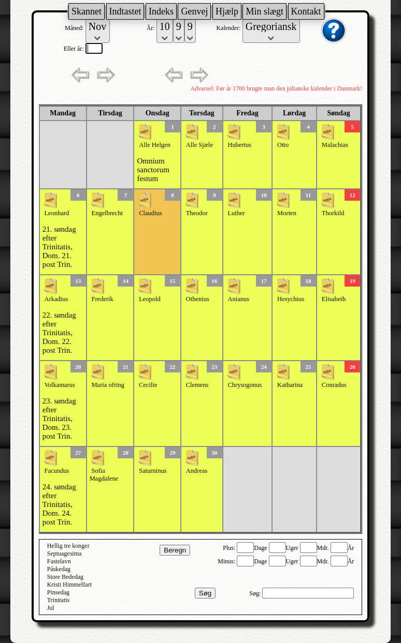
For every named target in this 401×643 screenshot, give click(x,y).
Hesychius (290, 299)
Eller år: (74, 48)
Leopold (150, 299)
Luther (236, 213)
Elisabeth (334, 299)
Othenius (197, 299)
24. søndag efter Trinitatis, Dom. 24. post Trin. (59, 504)
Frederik (102, 299)
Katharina (290, 384)
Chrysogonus (244, 384)
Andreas (197, 470)
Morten (286, 213)
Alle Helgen (154, 144)
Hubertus (239, 144)
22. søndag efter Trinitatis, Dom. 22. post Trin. (59, 332)
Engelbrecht (107, 213)
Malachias (335, 144)
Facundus (56, 470)
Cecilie (148, 384)
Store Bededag (65, 576)
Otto (283, 144)
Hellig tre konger (68, 545)
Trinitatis (58, 600)
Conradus (334, 384)
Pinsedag (58, 592)
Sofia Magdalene (104, 474)
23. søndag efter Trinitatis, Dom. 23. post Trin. (59, 418)
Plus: (230, 547)
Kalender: (229, 28)
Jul (50, 607)
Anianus (238, 299)
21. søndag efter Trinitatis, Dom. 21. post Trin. (59, 246)
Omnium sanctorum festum (153, 170)
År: (151, 28)
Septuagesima (64, 553)
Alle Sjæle (199, 144)
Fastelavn (59, 561)
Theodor (197, 213)
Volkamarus (59, 384)
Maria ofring (108, 384)
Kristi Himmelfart (69, 584)
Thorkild (333, 213)
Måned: (75, 28)
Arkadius (56, 299)
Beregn (175, 550)
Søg (205, 593)
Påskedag (58, 569)
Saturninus (152, 470)
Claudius (150, 213)
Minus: (227, 561)
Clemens (197, 384)
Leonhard (56, 213)
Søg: (255, 593)
